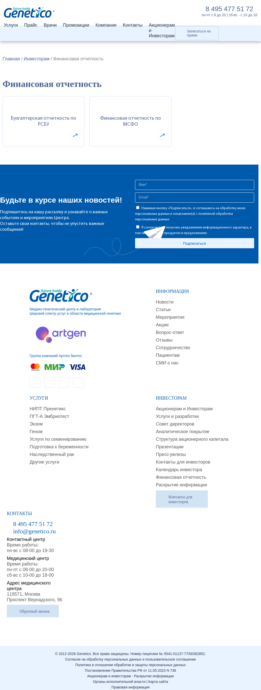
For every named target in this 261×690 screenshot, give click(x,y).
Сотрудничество (173, 347)
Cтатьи (163, 309)
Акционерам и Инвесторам (184, 408)
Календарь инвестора (179, 469)
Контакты (132, 25)
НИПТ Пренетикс (48, 408)
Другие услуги (44, 462)
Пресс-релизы (171, 454)
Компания (106, 25)
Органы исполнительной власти (119, 682)
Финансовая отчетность (181, 477)
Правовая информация (130, 687)
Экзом (36, 424)
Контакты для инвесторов (183, 462)
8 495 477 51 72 (229, 9)
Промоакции (76, 25)
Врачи (50, 25)
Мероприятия (170, 317)
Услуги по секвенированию (58, 439)
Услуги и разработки (177, 416)
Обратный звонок (35, 611)
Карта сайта (158, 682)
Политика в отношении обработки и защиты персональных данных (130, 665)
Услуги (11, 25)
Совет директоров (175, 424)
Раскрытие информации (181, 484)
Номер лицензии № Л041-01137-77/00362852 (167, 654)
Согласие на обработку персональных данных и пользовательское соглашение (130, 659)
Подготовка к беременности (59, 446)
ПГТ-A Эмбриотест (49, 416)
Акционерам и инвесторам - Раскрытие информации (130, 676)
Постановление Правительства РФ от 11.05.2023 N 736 (130, 670)
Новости (165, 302)
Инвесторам (37, 58)
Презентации (169, 446)
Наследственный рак (52, 454)
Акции (162, 324)
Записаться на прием (199, 33)
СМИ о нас (167, 362)
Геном (36, 431)
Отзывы (164, 340)
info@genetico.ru (34, 531)
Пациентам (168, 355)
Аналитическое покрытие (182, 431)
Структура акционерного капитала (192, 439)
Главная (11, 58)
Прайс (30, 25)
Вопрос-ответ (170, 332)
